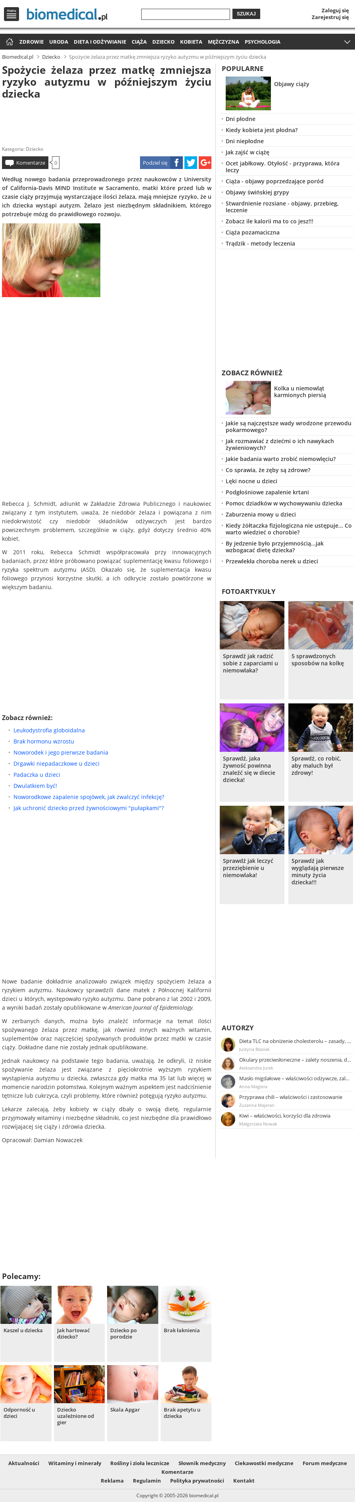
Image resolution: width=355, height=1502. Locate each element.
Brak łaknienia (182, 1330)
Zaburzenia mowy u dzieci (261, 514)
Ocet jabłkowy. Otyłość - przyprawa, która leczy (283, 166)
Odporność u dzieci (19, 1412)
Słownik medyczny (202, 1463)
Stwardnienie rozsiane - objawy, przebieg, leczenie (282, 207)
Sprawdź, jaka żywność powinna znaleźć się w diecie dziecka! (249, 769)
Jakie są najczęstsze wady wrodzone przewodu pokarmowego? (288, 426)
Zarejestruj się (330, 17)
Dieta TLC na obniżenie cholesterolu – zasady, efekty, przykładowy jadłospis (295, 1041)
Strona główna (8, 42)
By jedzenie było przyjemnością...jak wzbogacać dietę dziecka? (275, 547)
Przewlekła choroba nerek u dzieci (272, 561)
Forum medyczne (325, 1463)
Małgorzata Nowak (258, 1124)
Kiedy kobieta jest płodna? (261, 130)
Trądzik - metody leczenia (260, 243)
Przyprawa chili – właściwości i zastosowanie (290, 1097)
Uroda (58, 41)
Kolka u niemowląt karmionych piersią (300, 391)
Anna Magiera (253, 1086)
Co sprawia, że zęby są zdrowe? (268, 470)
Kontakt (244, 1480)
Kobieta (191, 41)
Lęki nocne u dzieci (251, 481)
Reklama (112, 1480)
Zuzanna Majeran (256, 1105)
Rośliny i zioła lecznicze (139, 1463)
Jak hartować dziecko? (73, 1333)
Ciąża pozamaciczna (253, 232)
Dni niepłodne (245, 141)
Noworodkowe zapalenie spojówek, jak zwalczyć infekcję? (88, 797)
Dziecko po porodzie (123, 1333)
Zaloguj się (335, 10)
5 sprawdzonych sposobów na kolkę (318, 660)
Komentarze (30, 162)
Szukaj (246, 14)
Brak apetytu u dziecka (182, 1412)
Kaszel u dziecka (23, 1330)
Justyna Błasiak (254, 1049)
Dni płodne (240, 119)
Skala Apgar (125, 1409)
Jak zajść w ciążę (247, 152)
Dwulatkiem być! (35, 785)
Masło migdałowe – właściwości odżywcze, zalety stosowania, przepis (295, 1078)
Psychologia (262, 41)
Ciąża (139, 41)
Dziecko (163, 41)
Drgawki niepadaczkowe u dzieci (56, 763)
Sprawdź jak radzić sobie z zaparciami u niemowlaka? (250, 663)
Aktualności (23, 1463)
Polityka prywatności (197, 1480)
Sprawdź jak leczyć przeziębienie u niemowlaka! (248, 868)
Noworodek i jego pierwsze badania (60, 752)
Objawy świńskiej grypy (257, 192)
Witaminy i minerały (74, 1463)
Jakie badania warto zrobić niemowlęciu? (281, 459)
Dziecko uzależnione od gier (75, 1416)
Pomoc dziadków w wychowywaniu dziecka (284, 503)
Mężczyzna (223, 41)
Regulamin (147, 1480)
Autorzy (238, 1027)
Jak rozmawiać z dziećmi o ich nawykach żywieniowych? (280, 444)
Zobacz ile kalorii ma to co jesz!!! (269, 221)
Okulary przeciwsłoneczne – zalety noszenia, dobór (295, 1059)
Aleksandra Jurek (256, 1068)
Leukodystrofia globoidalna (49, 730)
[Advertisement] (106, 120)
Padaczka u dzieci (36, 774)
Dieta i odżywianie (100, 41)
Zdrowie (31, 41)
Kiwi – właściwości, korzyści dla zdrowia (284, 1115)
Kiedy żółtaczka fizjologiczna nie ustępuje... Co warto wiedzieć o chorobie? (289, 529)
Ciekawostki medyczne (264, 1463)
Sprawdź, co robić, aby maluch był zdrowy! (316, 765)
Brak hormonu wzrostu (43, 741)
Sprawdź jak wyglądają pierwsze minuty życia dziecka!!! (318, 871)
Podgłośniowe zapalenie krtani (267, 492)
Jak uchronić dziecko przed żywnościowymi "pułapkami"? (88, 808)
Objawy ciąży (291, 84)
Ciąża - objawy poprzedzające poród (275, 181)
